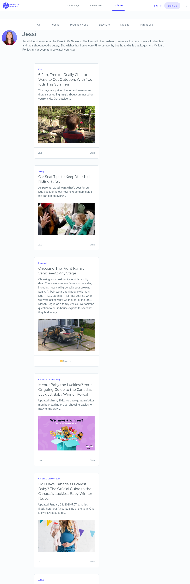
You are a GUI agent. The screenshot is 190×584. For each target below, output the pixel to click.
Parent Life (146, 16)
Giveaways (73, 5)
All (38, 16)
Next (44, 581)
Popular (55, 16)
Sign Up (172, 5)
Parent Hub (96, 5)
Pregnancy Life (79, 16)
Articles (118, 5)
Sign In (158, 5)
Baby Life (104, 16)
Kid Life (125, 16)
